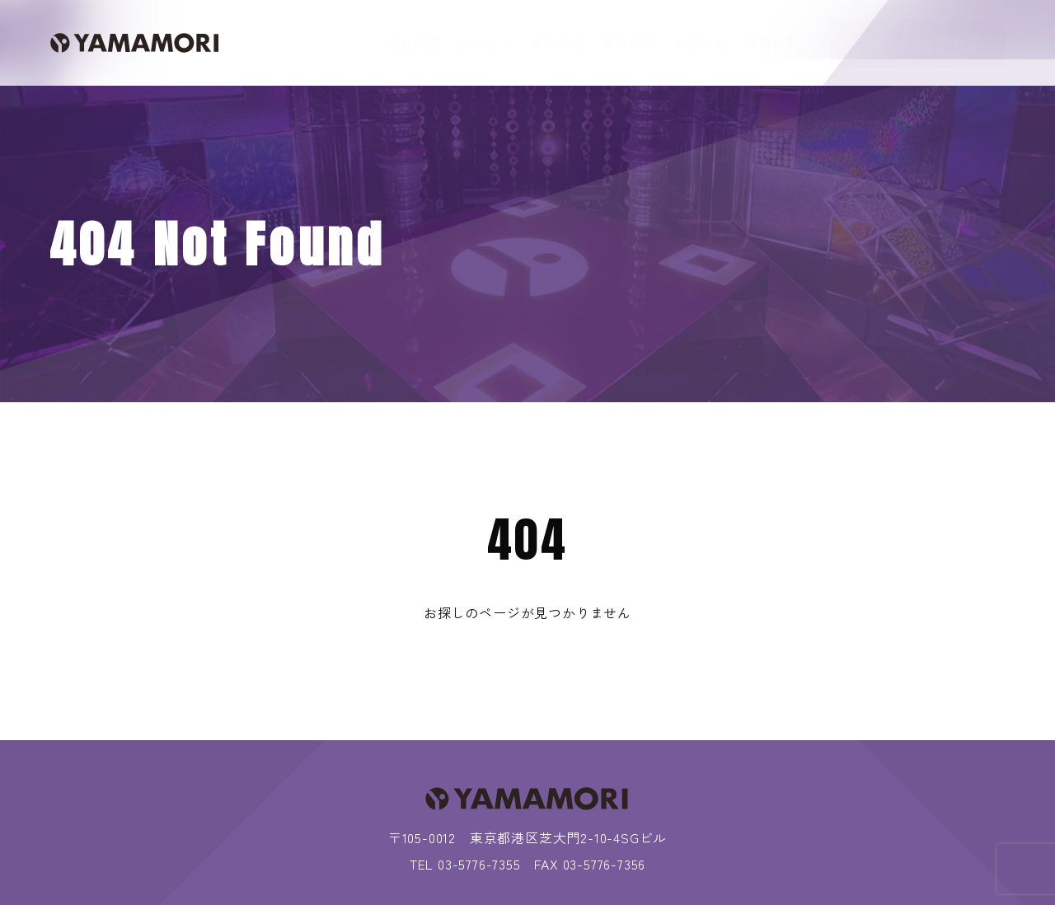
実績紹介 (628, 43)
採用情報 (772, 43)
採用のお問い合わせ (918, 43)
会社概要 (414, 43)
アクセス (485, 43)
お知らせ (701, 43)
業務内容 (556, 43)
